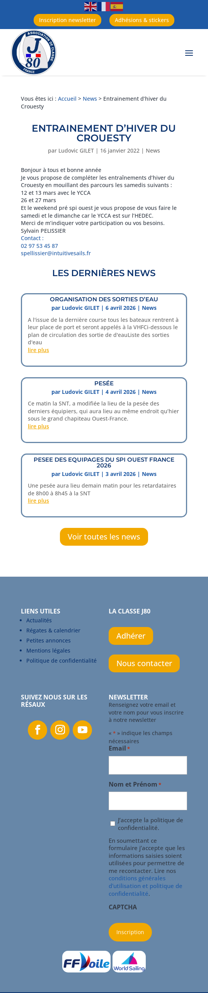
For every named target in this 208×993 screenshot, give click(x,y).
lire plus (38, 350)
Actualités (39, 620)
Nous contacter (144, 663)
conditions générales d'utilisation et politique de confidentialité (145, 885)
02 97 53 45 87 (40, 245)
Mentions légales (48, 650)
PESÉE (104, 383)
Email (119, 749)
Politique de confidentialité (61, 660)
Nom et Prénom (135, 785)
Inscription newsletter (67, 20)
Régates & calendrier (53, 630)
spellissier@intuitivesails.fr (56, 253)
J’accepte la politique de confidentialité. (150, 824)
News (90, 98)
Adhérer (130, 636)
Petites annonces (48, 640)
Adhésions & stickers (142, 20)
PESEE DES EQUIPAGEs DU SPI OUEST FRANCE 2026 (104, 462)
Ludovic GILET (76, 150)
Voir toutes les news (104, 536)
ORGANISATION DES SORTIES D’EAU (104, 299)
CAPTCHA (123, 907)
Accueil (67, 98)
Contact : (32, 238)
